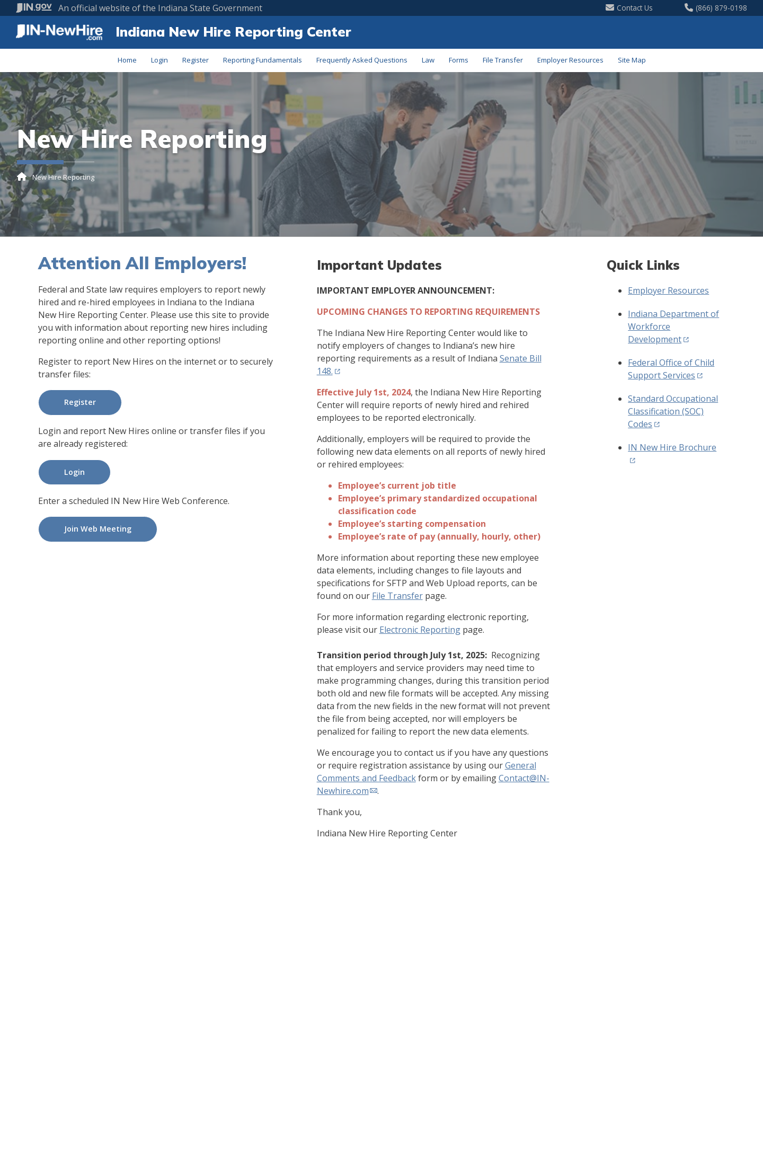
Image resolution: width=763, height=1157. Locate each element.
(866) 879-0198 (716, 8)
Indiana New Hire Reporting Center (233, 31)
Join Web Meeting (97, 529)
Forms (458, 60)
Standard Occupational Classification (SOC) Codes (673, 411)
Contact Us (629, 8)
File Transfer (503, 60)
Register (195, 60)
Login (159, 60)
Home (127, 60)
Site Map (632, 60)
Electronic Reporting (419, 629)
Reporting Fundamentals (262, 60)
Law (428, 60)
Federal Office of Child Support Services (671, 369)
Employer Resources (570, 60)
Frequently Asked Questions (361, 60)
